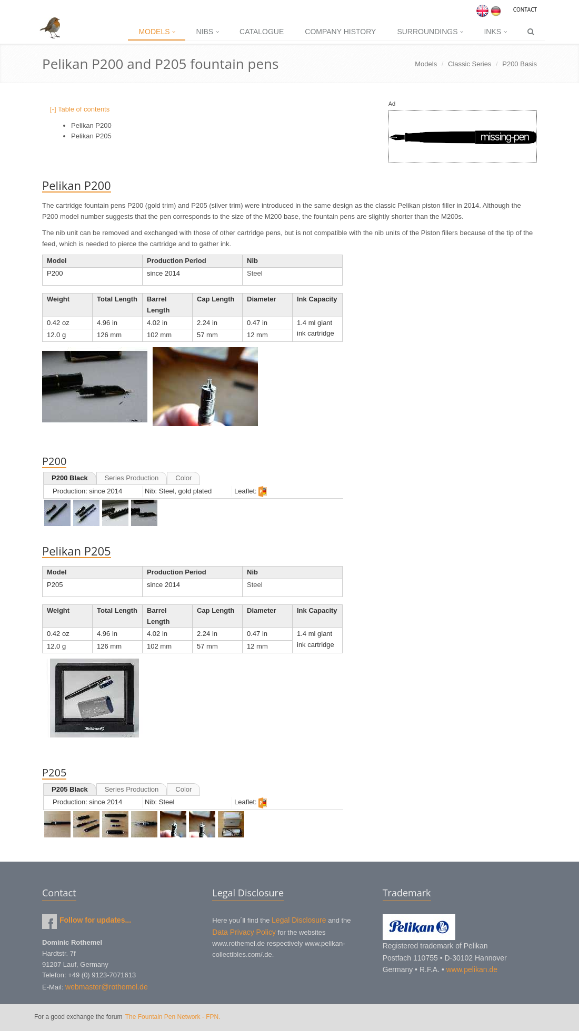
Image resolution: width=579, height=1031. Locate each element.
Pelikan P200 (91, 125)
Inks (495, 31)
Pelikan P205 (91, 136)
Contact (525, 9)
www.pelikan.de (471, 969)
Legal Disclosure (299, 920)
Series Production (132, 478)
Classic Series (469, 64)
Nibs (207, 31)
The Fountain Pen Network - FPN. (173, 1016)
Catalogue (261, 31)
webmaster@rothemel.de (106, 987)
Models (156, 31)
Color (183, 478)
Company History (340, 31)
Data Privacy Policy (244, 932)
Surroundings (430, 31)
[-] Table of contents (79, 109)
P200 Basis (519, 64)
